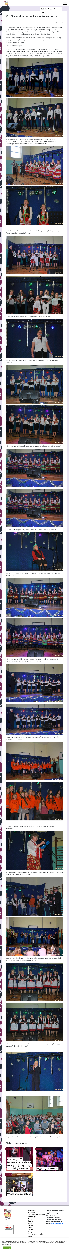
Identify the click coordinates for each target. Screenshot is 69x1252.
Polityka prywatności (35, 1234)
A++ (55, 9)
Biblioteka (31, 1212)
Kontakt (31, 1225)
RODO (30, 1236)
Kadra (30, 1223)
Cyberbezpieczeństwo (36, 1214)
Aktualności (32, 1210)
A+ (51, 9)
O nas (30, 1227)
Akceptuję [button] (7, 1248)
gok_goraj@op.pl (57, 1223)
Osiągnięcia (32, 1232)
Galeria (30, 1221)
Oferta (30, 1230)
